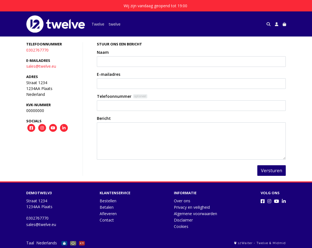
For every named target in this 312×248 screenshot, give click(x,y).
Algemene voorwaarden (195, 213)
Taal (30, 242)
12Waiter (245, 243)
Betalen (107, 207)
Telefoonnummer (114, 96)
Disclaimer (183, 220)
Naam (103, 52)
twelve (115, 24)
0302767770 (37, 50)
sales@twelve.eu (41, 66)
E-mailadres (108, 74)
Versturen (271, 170)
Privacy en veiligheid (192, 207)
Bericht (104, 118)
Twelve (98, 24)
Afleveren (108, 213)
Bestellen (108, 200)
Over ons (182, 200)
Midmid (279, 243)
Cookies (181, 226)
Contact (107, 220)
